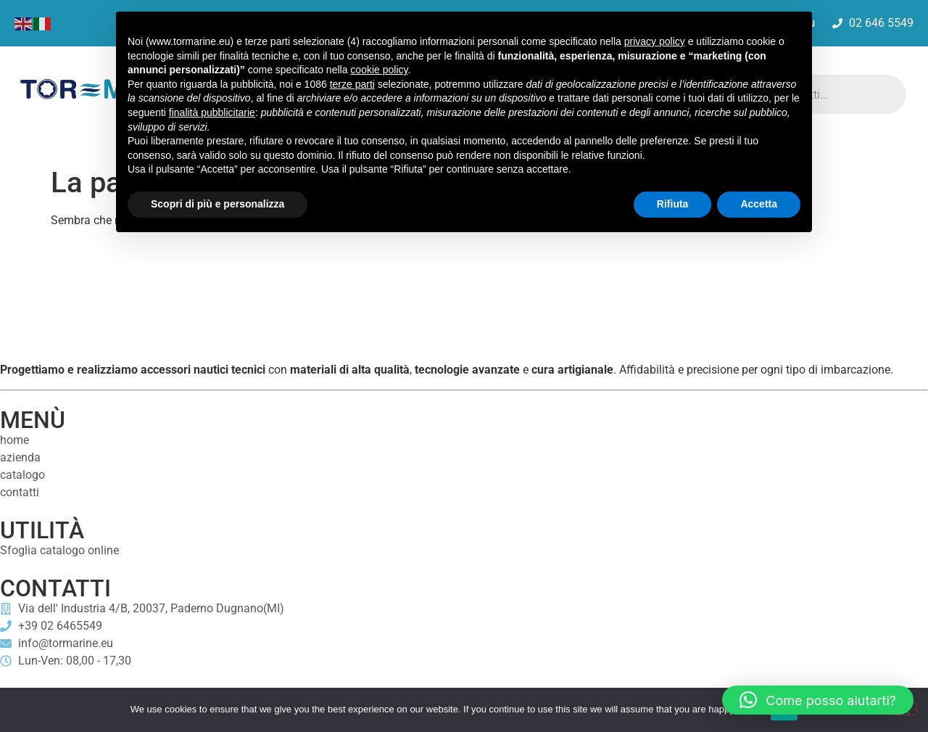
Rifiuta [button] (673, 204)
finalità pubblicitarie (212, 112)
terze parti (352, 84)
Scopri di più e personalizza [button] (217, 204)
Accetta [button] (758, 204)
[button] (818, 700)
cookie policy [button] (378, 69)
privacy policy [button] (654, 41)
